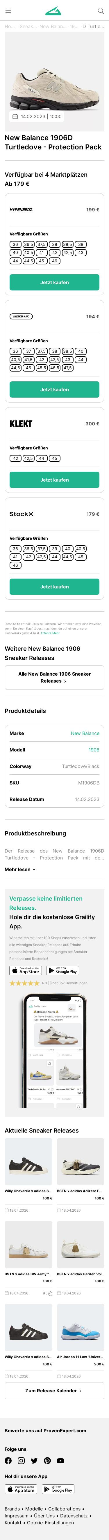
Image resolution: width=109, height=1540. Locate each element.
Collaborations (64, 1509)
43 (80, 252)
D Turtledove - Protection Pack (93, 26)
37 (28, 351)
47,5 (68, 367)
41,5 (28, 359)
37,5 (41, 244)
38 (54, 244)
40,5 (28, 252)
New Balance (54, 26)
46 (54, 261)
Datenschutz (74, 1516)
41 (41, 252)
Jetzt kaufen (54, 282)
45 (41, 261)
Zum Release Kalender (54, 1390)
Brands (12, 1509)
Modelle (34, 1509)
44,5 (28, 261)
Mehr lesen (21, 869)
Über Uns (44, 1516)
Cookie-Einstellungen (50, 1523)
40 (15, 252)
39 (80, 244)
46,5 (54, 367)
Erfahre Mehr (50, 633)
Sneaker (28, 26)
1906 (75, 26)
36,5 (28, 244)
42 (54, 252)
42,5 (67, 252)
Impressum (16, 1516)
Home (11, 26)
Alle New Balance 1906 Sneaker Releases (54, 678)
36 (15, 244)
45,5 (41, 367)
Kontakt (13, 1523)
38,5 (67, 244)
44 (15, 261)
